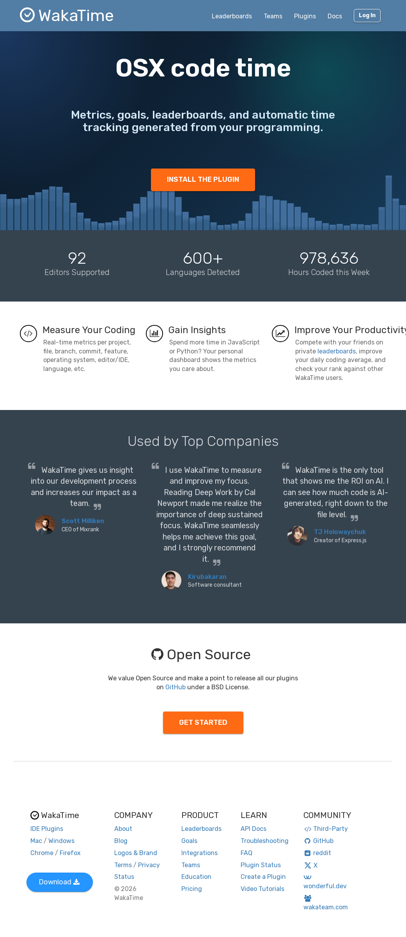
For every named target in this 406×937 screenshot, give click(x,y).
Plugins (305, 16)
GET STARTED (203, 722)
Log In (367, 15)
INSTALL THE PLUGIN (203, 179)
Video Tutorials (262, 889)
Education (196, 876)
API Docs (253, 828)
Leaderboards (232, 16)
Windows (61, 841)
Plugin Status (261, 865)
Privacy (149, 865)
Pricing (191, 889)
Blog (121, 841)
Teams (273, 16)
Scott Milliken (83, 521)
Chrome (41, 853)
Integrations (199, 853)
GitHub (175, 687)
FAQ (246, 853)
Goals (189, 841)
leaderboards (336, 351)
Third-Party (325, 828)
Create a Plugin (263, 876)
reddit (317, 853)
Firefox (70, 853)
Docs (335, 16)
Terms (123, 865)
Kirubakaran (207, 576)
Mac (36, 841)
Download (59, 882)
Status (124, 876)
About (123, 828)
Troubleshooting (265, 841)
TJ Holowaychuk (340, 532)
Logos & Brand (135, 853)
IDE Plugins (46, 828)
